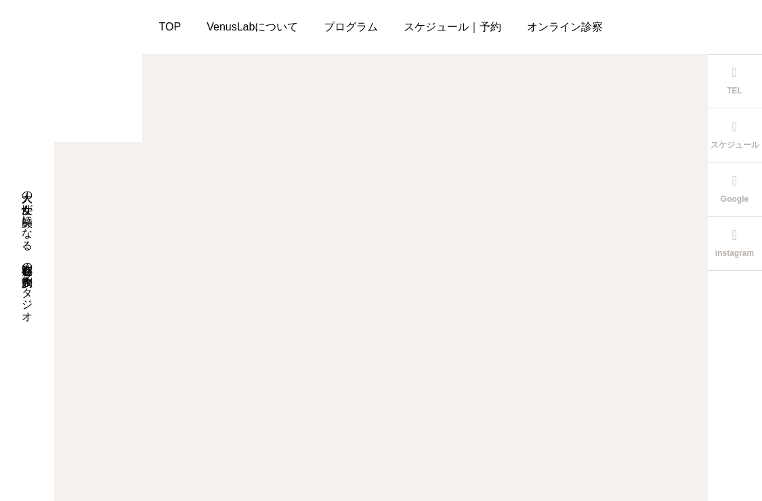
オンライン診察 (565, 26)
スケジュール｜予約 (452, 26)
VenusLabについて (252, 26)
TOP (170, 26)
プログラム (351, 26)
